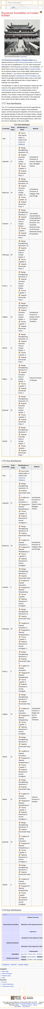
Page (4, 8)
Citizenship (40, 957)
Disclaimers (26, 1006)
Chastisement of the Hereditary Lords (28, 76)
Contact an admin (26, 1005)
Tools (40, 8)
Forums (4, 982)
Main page (5, 971)
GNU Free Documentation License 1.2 (26, 1003)
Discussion (9, 8)
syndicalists (25, 67)
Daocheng (24, 56)
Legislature (32, 931)
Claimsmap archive (7, 986)
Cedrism (30, 959)
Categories (5, 964)
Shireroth (14, 964)
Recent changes (7, 973)
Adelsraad (5, 90)
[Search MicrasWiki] (20, 2)
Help (3, 977)
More (13, 7)
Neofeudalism (32, 957)
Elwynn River (32, 954)
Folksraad (14, 90)
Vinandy (35, 917)
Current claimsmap (7, 984)
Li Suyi (14, 73)
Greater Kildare (35, 69)
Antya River (24, 954)
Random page (6, 975)
